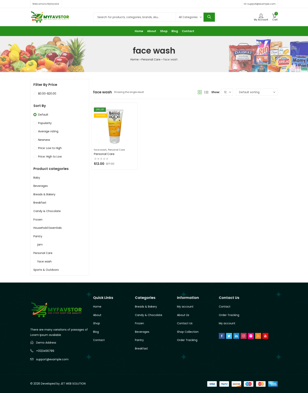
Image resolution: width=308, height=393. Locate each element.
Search (209, 17)
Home (134, 59)
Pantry (37, 236)
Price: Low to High (50, 148)
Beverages (40, 186)
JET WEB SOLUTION (73, 384)
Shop (96, 323)
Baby (36, 178)
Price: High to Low (50, 156)
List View (206, 92)
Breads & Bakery (44, 194)
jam (40, 245)
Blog (96, 332)
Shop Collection (188, 332)
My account (185, 307)
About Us (183, 315)
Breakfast (39, 203)
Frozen (37, 220)
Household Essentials (47, 228)
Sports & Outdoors (46, 270)
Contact (99, 340)
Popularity (45, 123)
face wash (100, 149)
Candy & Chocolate (47, 211)
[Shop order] (257, 92)
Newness (44, 140)
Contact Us (184, 323)
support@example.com (52, 359)
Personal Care (150, 59)
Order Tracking (187, 340)
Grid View (200, 92)
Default (43, 115)
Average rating (48, 131)
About (97, 315)
